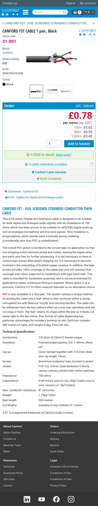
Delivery (89, 105)
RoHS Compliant (49, 178)
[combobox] (50, 12)
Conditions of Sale (61, 479)
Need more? (63, 155)
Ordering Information (62, 432)
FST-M (29, 287)
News (6, 451)
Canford (7, 52)
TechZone (9, 466)
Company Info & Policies (64, 466)
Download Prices (13, 473)
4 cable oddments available (47, 164)
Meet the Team (12, 445)
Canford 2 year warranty (49, 172)
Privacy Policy (58, 485)
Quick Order (57, 451)
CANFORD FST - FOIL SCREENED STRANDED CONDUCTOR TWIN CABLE (47, 211)
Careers (8, 485)
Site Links (9, 479)
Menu (25, 12)
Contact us (9, 3)
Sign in (70, 3)
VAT (78, 105)
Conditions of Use (60, 473)
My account (88, 3)
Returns (54, 445)
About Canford (11, 432)
